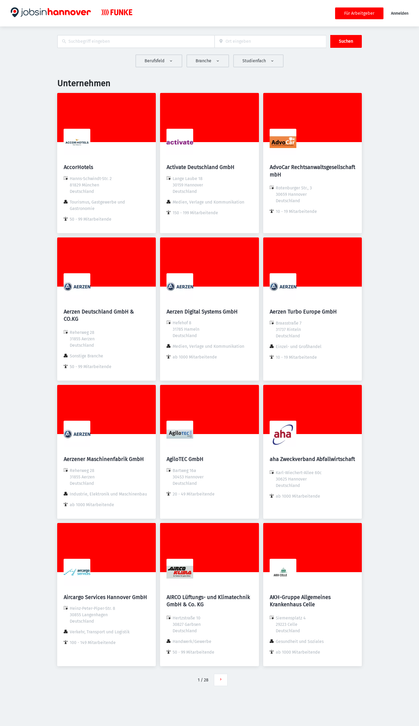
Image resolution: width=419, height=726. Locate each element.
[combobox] (136, 41)
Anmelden (399, 13)
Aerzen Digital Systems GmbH (202, 312)
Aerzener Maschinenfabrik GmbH (104, 459)
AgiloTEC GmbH (184, 459)
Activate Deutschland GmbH (200, 167)
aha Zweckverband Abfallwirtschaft (312, 459)
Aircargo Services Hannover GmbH (105, 597)
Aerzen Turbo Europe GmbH (303, 312)
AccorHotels (78, 167)
